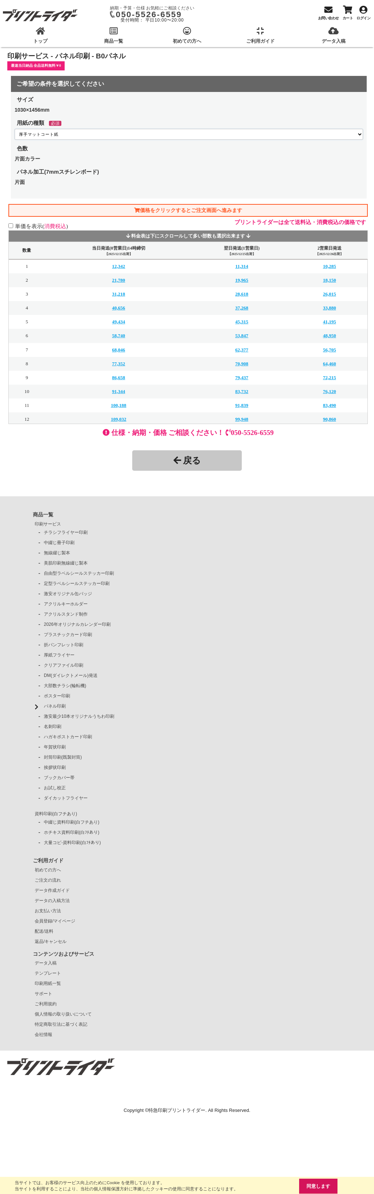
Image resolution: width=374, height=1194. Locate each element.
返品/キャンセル (50, 941)
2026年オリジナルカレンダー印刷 (77, 624)
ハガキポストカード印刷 (68, 736)
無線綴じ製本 (57, 552)
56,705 (329, 349)
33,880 (329, 307)
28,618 (241, 294)
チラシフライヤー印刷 (66, 532)
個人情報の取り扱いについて (63, 1014)
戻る (187, 460)
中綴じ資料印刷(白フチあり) (71, 822)
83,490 (329, 405)
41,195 (329, 321)
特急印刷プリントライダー (176, 1110)
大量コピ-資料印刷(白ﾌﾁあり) (72, 842)
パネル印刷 (55, 706)
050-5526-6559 (149, 14)
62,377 (241, 349)
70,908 (241, 363)
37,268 (241, 307)
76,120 (329, 391)
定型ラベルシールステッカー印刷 (77, 583)
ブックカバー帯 (59, 777)
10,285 (329, 266)
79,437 (241, 377)
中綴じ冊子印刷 (59, 542)
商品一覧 (43, 514)
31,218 (118, 294)
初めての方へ (48, 870)
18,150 (329, 280)
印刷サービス (48, 524)
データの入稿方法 (52, 900)
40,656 (118, 307)
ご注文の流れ (48, 880)
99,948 (241, 419)
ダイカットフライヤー (66, 798)
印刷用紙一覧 (48, 983)
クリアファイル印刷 (63, 665)
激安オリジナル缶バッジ (68, 593)
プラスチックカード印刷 (68, 634)
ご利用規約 (46, 1003)
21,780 (118, 280)
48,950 (329, 335)
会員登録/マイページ (55, 921)
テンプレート (48, 973)
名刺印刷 (52, 726)
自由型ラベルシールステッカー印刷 (79, 573)
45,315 (241, 321)
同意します (318, 1186)
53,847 (241, 335)
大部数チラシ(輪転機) (65, 685)
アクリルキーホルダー (66, 603)
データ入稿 (46, 963)
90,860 (329, 419)
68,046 (118, 349)
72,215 (329, 377)
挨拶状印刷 (55, 767)
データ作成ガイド (52, 890)
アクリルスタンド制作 (66, 614)
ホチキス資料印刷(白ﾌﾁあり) (71, 832)
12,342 (118, 266)
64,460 (329, 363)
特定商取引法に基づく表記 (61, 1024)
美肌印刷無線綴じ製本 (66, 563)
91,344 (118, 391)
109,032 (118, 419)
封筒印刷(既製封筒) (63, 757)
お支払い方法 (48, 910)
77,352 (118, 363)
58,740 (118, 335)
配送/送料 (44, 931)
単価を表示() (41, 226)
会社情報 (43, 1034)
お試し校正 (55, 787)
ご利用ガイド (48, 860)
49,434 (118, 321)
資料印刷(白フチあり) (56, 813)
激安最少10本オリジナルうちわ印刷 (79, 716)
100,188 (118, 405)
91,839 (241, 405)
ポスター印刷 (57, 695)
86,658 (118, 377)
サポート (43, 993)
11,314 (241, 266)
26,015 (329, 294)
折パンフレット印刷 (63, 644)
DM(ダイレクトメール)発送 (71, 675)
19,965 (241, 280)
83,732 (241, 391)
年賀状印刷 (55, 747)
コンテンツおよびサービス (63, 954)
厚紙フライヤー (59, 655)
